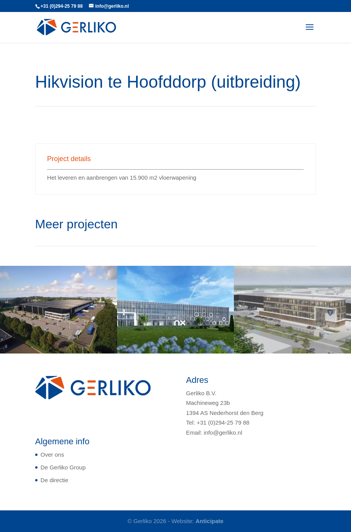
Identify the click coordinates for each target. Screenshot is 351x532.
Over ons (52, 454)
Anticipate (210, 521)
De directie (54, 480)
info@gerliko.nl (223, 432)
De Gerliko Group (63, 467)
